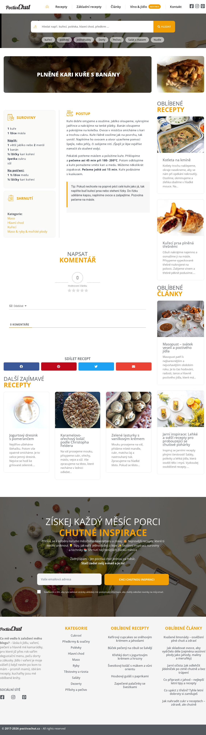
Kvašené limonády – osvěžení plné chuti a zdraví (184, 639)
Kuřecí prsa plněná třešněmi (178, 245)
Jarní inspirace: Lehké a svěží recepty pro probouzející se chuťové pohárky (180, 439)
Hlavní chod (15, 223)
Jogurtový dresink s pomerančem (23, 437)
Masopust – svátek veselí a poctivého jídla (178, 347)
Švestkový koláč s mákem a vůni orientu (130, 667)
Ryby (76, 665)
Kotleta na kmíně (177, 160)
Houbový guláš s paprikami (130, 676)
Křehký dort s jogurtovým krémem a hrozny (130, 657)
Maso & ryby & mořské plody (27, 231)
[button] (21, 366)
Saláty (76, 678)
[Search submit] (164, 26)
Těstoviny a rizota (76, 671)
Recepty (61, 7)
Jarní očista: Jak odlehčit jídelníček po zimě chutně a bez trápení (183, 668)
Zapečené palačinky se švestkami (129, 685)
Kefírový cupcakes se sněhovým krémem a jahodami (130, 639)
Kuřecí (11, 227)
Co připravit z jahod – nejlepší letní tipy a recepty (183, 681)
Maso (11, 218)
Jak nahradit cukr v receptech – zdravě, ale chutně (183, 703)
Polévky (76, 647)
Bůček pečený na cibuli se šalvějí (130, 648)
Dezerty (76, 684)
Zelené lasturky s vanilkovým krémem (128, 437)
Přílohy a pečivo (76, 690)
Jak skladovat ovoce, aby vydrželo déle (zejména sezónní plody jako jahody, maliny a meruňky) (183, 653)
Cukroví (76, 635)
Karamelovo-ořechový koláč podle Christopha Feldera (75, 440)
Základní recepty (89, 7)
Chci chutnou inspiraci (136, 579)
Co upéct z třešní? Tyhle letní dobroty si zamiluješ (183, 692)
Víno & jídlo (138, 7)
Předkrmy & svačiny (76, 641)
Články (116, 7)
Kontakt (176, 7)
